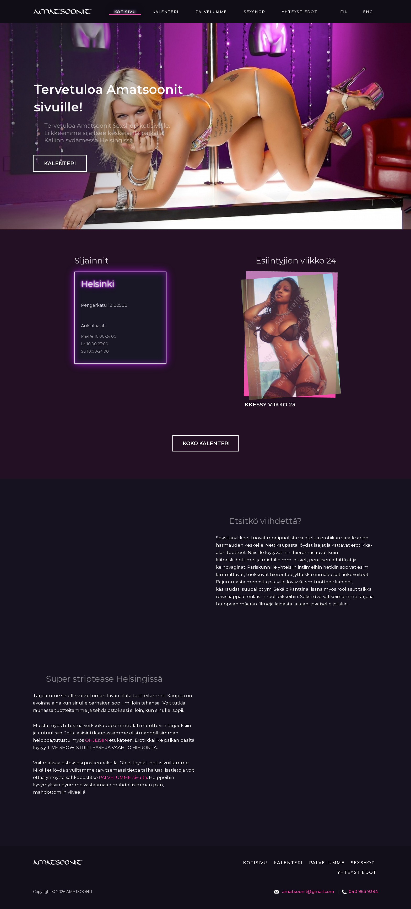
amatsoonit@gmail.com (307, 891)
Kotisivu (193, 11)
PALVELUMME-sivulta (123, 778)
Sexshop (291, 11)
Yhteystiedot (325, 11)
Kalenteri (223, 11)
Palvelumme (258, 11)
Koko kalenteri (205, 443)
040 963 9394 (363, 891)
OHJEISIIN (96, 740)
